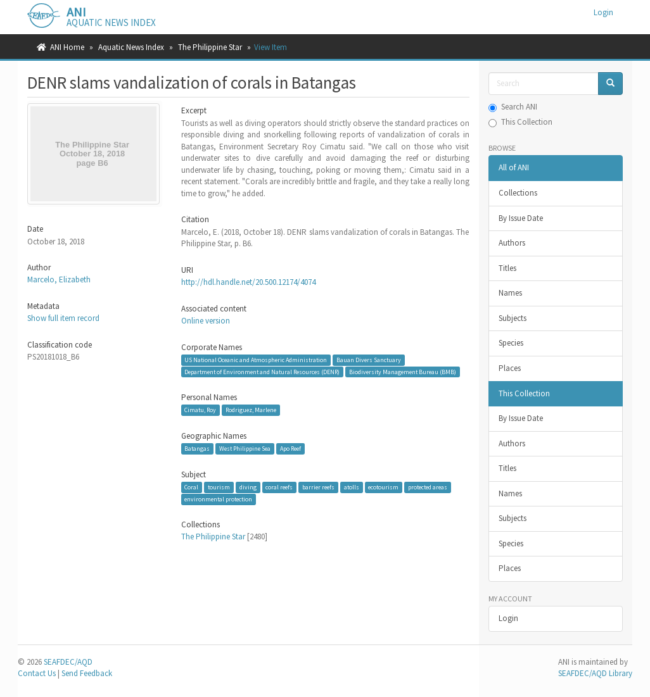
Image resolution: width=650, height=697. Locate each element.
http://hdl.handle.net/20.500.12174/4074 (248, 282)
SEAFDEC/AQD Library (595, 673)
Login (508, 618)
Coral (191, 487)
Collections (518, 192)
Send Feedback (86, 673)
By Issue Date (521, 218)
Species (511, 342)
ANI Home (67, 47)
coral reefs (279, 487)
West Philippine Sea (245, 448)
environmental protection (218, 499)
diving (248, 487)
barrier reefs (318, 487)
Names (510, 292)
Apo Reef (290, 448)
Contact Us (37, 673)
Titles (507, 268)
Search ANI (512, 106)
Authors (512, 242)
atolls (351, 487)
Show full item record (63, 318)
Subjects (512, 318)
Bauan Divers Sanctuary (368, 360)
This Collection (520, 121)
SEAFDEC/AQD (68, 661)
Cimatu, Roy (200, 410)
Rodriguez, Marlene (251, 410)
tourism (219, 487)
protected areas (427, 487)
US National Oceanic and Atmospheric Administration (255, 360)
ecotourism (383, 487)
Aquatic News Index (131, 47)
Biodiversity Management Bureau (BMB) (402, 371)
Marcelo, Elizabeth (59, 279)
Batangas (197, 448)
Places (510, 368)
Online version (205, 320)
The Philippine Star (210, 47)
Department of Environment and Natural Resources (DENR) (262, 371)
